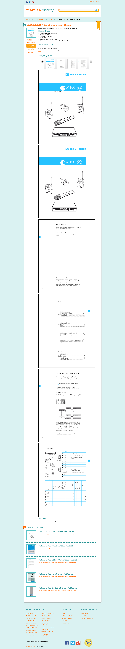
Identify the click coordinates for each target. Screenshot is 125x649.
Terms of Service (67, 618)
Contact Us (65, 623)
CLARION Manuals (31, 620)
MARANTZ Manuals (31, 630)
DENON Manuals (31, 623)
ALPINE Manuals (31, 616)
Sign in (97, 1)
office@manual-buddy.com (31, 646)
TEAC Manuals (46, 629)
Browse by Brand (95, 14)
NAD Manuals (30, 635)
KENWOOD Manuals (32, 625)
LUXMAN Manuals (31, 627)
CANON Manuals (31, 618)
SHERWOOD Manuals (48, 627)
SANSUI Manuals (47, 620)
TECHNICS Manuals (47, 631)
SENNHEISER (40, 19)
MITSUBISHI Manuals (32, 632)
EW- (51, 19)
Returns (64, 620)
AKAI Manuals (30, 613)
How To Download (67, 616)
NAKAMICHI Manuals (48, 613)
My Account (85, 613)
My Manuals (85, 616)
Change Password (87, 618)
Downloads (91, 1)
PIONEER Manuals (47, 618)
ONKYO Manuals (46, 616)
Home (28, 19)
